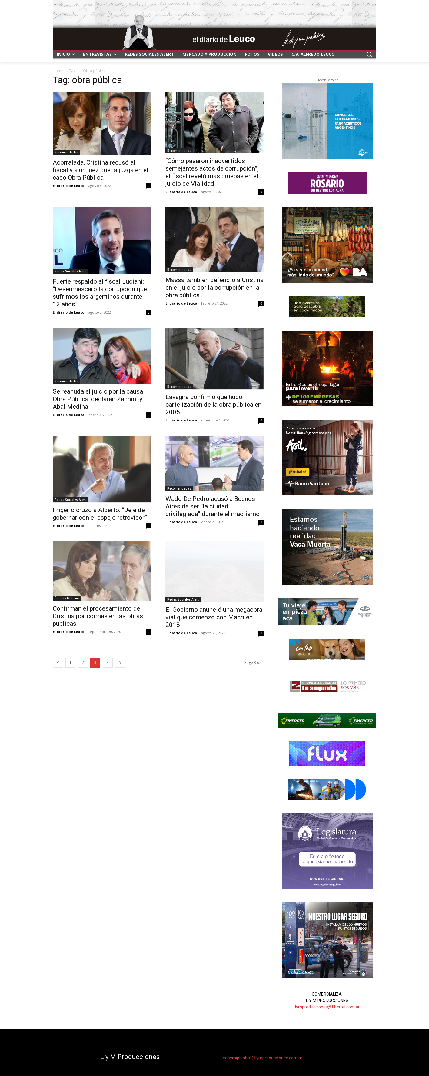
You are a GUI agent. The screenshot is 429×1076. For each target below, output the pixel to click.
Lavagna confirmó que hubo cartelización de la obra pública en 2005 (213, 404)
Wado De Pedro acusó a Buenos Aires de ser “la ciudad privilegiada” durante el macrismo (212, 506)
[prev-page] (58, 663)
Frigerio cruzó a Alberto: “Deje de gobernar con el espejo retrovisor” (100, 513)
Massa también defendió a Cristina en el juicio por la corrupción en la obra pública (214, 287)
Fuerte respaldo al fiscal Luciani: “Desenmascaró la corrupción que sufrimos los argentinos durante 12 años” (100, 293)
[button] (369, 54)
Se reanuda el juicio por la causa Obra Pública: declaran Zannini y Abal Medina (98, 399)
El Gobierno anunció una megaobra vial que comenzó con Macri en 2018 (213, 617)
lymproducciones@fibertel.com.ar (327, 1006)
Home (58, 70)
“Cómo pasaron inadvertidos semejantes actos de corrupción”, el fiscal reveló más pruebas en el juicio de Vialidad (211, 172)
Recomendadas (66, 152)
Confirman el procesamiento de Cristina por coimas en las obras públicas (98, 616)
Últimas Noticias (67, 598)
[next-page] (120, 663)
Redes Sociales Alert (70, 271)
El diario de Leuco (68, 185)
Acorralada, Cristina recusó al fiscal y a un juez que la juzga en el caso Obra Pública (100, 170)
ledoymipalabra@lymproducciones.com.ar (262, 1057)
